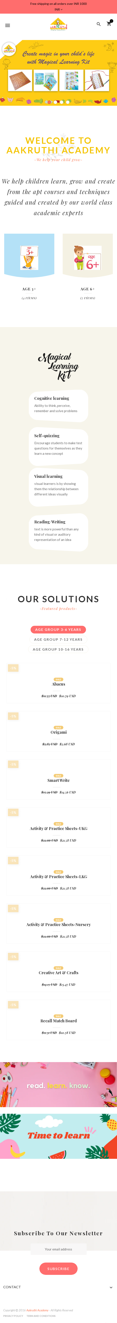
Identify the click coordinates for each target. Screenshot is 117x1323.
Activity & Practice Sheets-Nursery (58, 925)
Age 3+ (29, 288)
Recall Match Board (58, 1021)
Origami (59, 732)
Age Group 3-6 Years (58, 629)
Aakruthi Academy (37, 1310)
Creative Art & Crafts (58, 973)
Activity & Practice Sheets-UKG (58, 828)
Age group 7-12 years (58, 639)
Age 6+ (87, 288)
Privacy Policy (13, 1315)
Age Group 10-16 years (58, 649)
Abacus (58, 684)
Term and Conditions (41, 1315)
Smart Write (59, 780)
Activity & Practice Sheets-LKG (58, 877)
